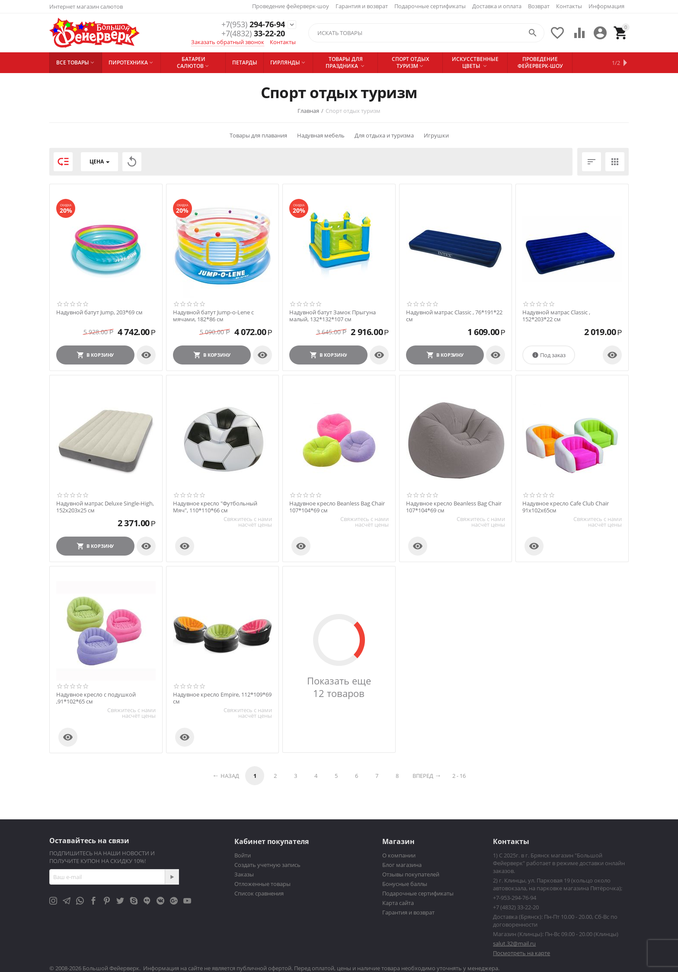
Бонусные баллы (404, 884)
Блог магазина (402, 865)
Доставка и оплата (496, 6)
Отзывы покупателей (410, 874)
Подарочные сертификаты (430, 6)
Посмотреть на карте (521, 953)
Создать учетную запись (267, 865)
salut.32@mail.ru (514, 943)
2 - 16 (459, 776)
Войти (242, 855)
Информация (606, 6)
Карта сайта (398, 903)
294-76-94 (253, 24)
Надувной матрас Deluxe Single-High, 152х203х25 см (105, 507)
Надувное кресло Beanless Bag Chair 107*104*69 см (337, 507)
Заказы (244, 874)
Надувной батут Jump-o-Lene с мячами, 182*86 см (213, 316)
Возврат (539, 6)
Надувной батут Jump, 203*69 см (99, 312)
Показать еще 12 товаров (339, 687)
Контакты (569, 6)
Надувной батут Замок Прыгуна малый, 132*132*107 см (332, 316)
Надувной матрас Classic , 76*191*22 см (454, 316)
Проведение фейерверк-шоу (290, 6)
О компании (399, 855)
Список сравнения (259, 893)
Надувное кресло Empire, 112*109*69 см (222, 698)
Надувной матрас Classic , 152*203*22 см (556, 316)
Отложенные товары (262, 884)
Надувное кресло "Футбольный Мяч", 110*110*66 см (215, 507)
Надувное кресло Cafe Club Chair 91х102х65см (565, 507)
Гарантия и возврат (362, 6)
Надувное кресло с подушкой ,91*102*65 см (96, 698)
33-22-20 (253, 33)
